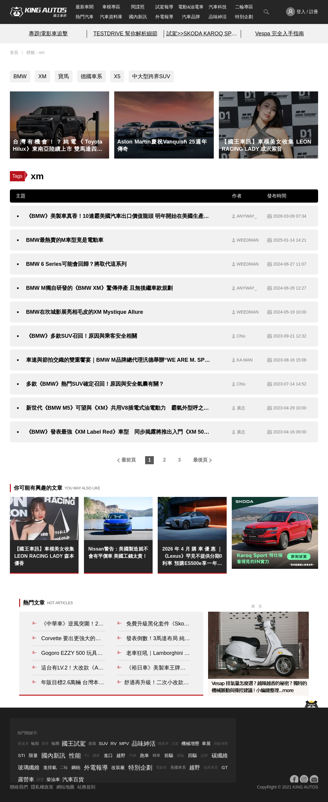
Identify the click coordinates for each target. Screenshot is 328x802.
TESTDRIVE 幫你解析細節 (125, 34)
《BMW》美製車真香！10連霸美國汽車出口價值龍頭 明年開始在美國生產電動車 (118, 216)
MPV (124, 743)
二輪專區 (244, 6)
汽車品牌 (191, 16)
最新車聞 (85, 6)
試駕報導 (164, 6)
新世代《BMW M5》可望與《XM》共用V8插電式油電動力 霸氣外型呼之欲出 (118, 408)
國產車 (163, 743)
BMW (20, 76)
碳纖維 (220, 756)
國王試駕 (74, 743)
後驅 (180, 755)
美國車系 (178, 767)
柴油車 (53, 779)
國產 (96, 755)
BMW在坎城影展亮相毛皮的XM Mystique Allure (84, 312)
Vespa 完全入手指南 (279, 34)
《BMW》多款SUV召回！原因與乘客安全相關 (81, 336)
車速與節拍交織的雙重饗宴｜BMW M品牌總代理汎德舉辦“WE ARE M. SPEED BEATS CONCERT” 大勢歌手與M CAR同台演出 (118, 360)
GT (225, 767)
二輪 (64, 767)
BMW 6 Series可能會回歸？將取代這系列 (76, 264)
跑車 (144, 755)
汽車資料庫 (111, 16)
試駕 (175, 743)
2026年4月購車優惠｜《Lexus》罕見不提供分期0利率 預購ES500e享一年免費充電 (192, 556)
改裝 (92, 743)
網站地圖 (65, 786)
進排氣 (50, 767)
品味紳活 (218, 16)
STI (21, 755)
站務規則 (86, 786)
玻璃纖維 (29, 768)
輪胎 (35, 743)
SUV (103, 743)
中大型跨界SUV (151, 76)
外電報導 (164, 16)
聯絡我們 (19, 786)
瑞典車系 (211, 767)
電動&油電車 (191, 6)
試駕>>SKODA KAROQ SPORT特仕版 (202, 34)
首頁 (14, 52)
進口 (108, 755)
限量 (33, 755)
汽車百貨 (73, 780)
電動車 (161, 767)
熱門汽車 (85, 16)
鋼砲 (75, 767)
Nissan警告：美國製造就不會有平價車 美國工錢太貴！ (118, 552)
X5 (117, 76)
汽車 (132, 755)
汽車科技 (218, 6)
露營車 (26, 780)
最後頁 (200, 459)
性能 (75, 755)
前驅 (168, 755)
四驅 (192, 755)
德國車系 (91, 76)
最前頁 (128, 459)
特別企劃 (244, 16)
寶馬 (63, 76)
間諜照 (138, 6)
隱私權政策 (42, 786)
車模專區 (111, 6)
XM (42, 76)
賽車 (45, 743)
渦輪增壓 (220, 743)
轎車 (156, 755)
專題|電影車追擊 (48, 34)
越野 (120, 755)
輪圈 (55, 743)
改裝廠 (118, 767)
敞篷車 (23, 743)
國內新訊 (138, 16)
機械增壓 (190, 743)
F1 (87, 755)
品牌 (204, 755)
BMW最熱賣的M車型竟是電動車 (64, 240)
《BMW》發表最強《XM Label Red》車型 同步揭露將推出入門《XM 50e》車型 (118, 432)
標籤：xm (35, 52)
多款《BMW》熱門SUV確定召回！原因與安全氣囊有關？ (95, 384)
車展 (206, 743)
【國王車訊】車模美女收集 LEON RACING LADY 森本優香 (44, 556)
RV (114, 743)
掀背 (40, 779)
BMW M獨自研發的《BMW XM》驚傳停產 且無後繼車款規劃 (99, 288)
